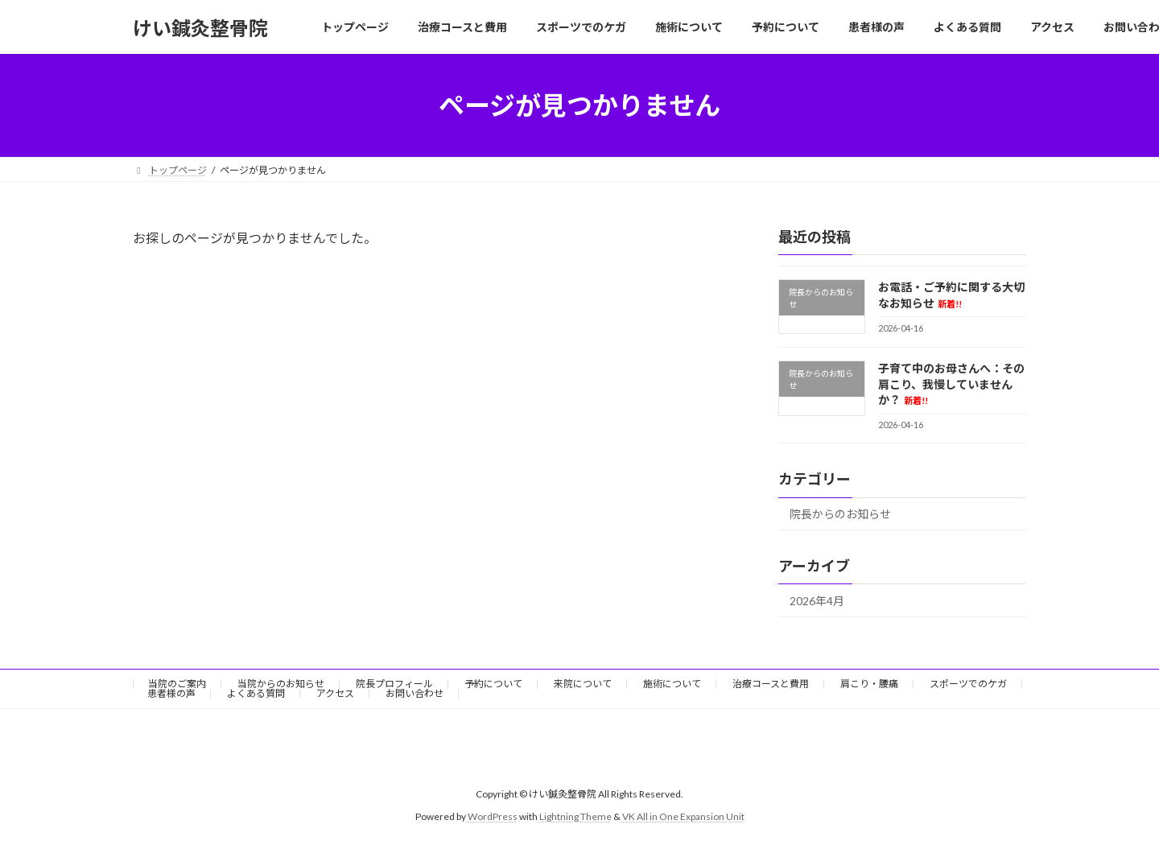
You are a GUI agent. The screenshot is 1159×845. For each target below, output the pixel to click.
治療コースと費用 (770, 684)
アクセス (335, 693)
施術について (672, 684)
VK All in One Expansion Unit (683, 817)
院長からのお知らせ (840, 514)
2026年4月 (817, 601)
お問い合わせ (414, 693)
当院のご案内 (177, 684)
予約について (493, 684)
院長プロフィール (394, 684)
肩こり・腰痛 (869, 684)
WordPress (493, 817)
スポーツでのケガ (968, 684)
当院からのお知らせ (280, 684)
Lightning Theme (575, 817)
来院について (583, 684)
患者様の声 (171, 693)
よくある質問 (256, 693)
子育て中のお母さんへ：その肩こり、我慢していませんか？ (951, 383)
